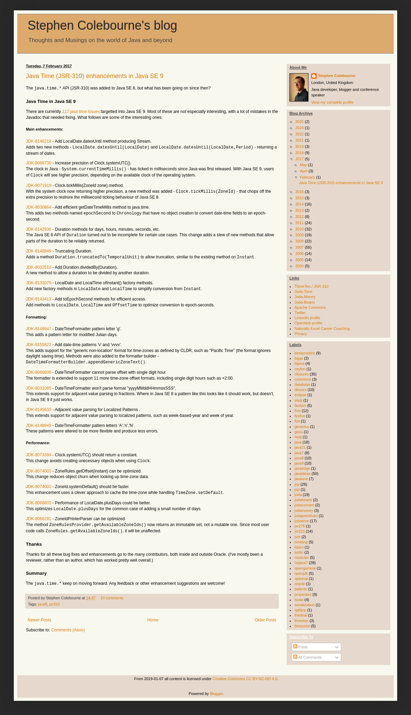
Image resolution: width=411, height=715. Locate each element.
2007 (300, 247)
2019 (300, 146)
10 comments (112, 592)
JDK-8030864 (38, 205)
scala (299, 600)
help (298, 437)
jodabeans (303, 500)
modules (302, 557)
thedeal (301, 615)
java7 (299, 453)
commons (303, 379)
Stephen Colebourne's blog (102, 25)
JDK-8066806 (38, 368)
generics (302, 427)
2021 (300, 140)
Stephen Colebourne (336, 76)
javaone (301, 479)
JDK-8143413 (38, 296)
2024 (300, 128)
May (304, 165)
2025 (300, 122)
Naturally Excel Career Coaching (322, 328)
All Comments (307, 657)
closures (302, 374)
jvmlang (301, 542)
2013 (300, 210)
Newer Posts (39, 614)
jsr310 (54, 598)
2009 (300, 235)
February (308, 177)
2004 (300, 266)
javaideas (302, 473)
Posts (300, 647)
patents (301, 589)
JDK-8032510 (38, 264)
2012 (300, 216)
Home (153, 614)
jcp (297, 484)
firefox (300, 416)
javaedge (302, 468)
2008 (300, 241)
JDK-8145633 (38, 405)
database (302, 384)
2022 (300, 134)
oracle (300, 584)
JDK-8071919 (38, 184)
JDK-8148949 (38, 421)
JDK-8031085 (38, 384)
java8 (299, 458)
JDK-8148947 (38, 325)
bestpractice (305, 353)
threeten (301, 621)
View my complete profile (332, 102)
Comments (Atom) (68, 624)
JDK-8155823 (38, 341)
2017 (300, 159)
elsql (299, 400)
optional (301, 578)
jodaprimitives (306, 516)
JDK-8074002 (38, 482)
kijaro (299, 547)
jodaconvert (304, 505)
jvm (297, 537)
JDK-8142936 (38, 227)
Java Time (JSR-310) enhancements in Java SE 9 (94, 76)
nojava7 (301, 563)
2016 (300, 192)
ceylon (300, 369)
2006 (300, 253)
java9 (42, 598)
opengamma (305, 568)
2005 (300, 260)
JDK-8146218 (38, 141)
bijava (300, 363)
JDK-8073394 (38, 451)
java (298, 442)
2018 (300, 153)
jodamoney (304, 510)
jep (297, 489)
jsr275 (300, 526)
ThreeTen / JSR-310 (311, 286)
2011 (300, 223)
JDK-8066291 (38, 514)
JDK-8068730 (38, 162)
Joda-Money (305, 297)
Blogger (216, 694)
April (304, 171)
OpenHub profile (308, 323)
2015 (300, 198)
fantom (300, 405)
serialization (305, 605)
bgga (299, 358)
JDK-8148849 (38, 248)
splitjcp (300, 610)
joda (298, 495)
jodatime (302, 521)
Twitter (300, 313)
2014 (300, 204)
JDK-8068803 (38, 498)
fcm (298, 411)
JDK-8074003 (38, 467)
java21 (300, 447)
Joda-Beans (305, 302)
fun (297, 421)
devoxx (301, 390)
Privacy (301, 334)
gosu (299, 432)
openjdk (301, 573)
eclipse (300, 395)
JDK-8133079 (38, 280)
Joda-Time (304, 291)
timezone (302, 626)
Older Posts (265, 614)
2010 (300, 229)
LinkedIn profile (308, 318)
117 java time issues (81, 111)
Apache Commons (310, 307)
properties (303, 594)
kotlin (299, 552)
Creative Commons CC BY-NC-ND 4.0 (244, 679)
